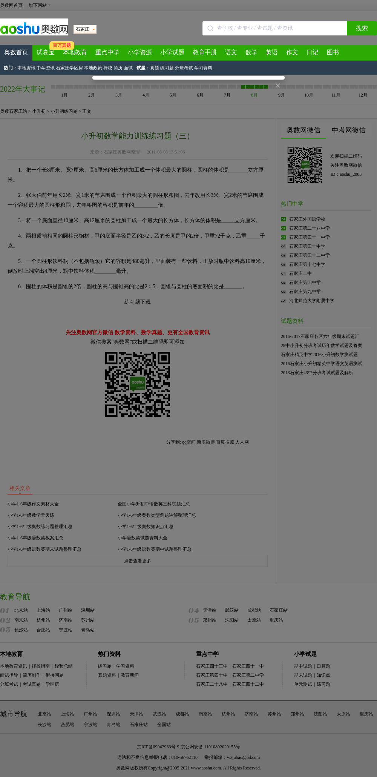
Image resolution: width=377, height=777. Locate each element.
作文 (292, 52)
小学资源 (140, 52)
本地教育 (75, 52)
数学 (251, 52)
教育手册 (205, 52)
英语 (272, 52)
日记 (313, 52)
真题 (154, 68)
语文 (231, 52)
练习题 (167, 68)
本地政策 (93, 68)
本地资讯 (26, 68)
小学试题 (172, 52)
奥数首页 (16, 52)
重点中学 (107, 52)
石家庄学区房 (69, 68)
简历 (118, 68)
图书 (333, 52)
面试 (128, 68)
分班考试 (184, 68)
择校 (107, 68)
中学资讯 (46, 68)
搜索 (362, 28)
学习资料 (203, 68)
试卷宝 (46, 52)
